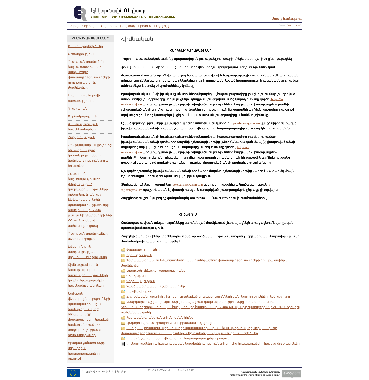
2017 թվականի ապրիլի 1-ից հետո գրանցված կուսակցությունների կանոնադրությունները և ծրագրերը (90, 155)
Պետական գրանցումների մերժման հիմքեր (160, 317)
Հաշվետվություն (81, 137)
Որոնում (144, 26)
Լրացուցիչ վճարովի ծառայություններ (156, 270)
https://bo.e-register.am (245, 123)
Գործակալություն (82, 116)
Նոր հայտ (90, 26)
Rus (298, 26)
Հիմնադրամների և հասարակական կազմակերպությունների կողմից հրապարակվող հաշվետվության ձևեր (88, 275)
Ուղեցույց (161, 26)
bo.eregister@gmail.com (188, 184)
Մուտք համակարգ (287, 19)
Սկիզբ (74, 26)
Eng (290, 26)
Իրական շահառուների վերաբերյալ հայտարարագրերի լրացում (177, 338)
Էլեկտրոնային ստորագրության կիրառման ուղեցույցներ (87, 252)
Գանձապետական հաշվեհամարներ (155, 286)
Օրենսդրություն (81, 54)
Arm (282, 26)
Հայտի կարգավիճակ (117, 26)
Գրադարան (77, 108)
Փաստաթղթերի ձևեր (85, 46)
